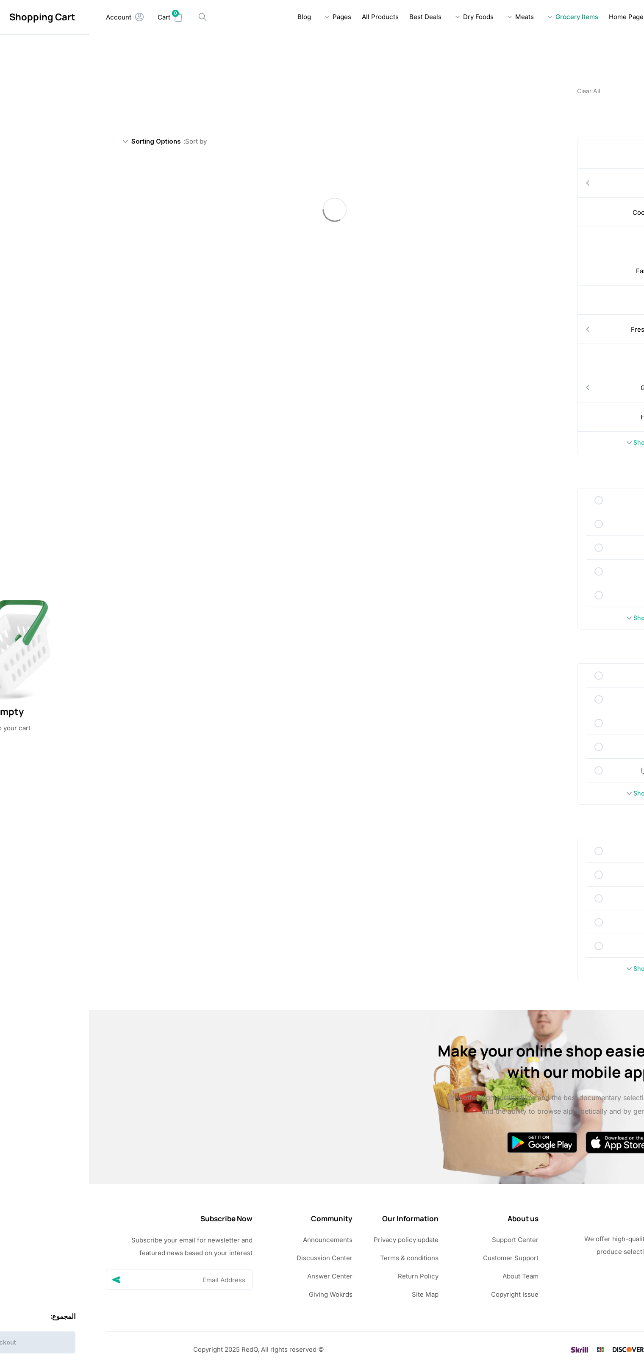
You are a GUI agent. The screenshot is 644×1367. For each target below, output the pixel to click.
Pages (253, 17)
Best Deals (336, 17)
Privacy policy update (317, 1240)
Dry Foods (389, 17)
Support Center (426, 1240)
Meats (435, 17)
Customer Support (422, 1258)
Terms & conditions (320, 1258)
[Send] (27, 1280)
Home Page (537, 17)
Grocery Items (487, 17)
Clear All (499, 90)
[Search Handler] (113, 17)
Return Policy (329, 1276)
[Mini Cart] (81, 17)
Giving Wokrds (242, 1294)
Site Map (336, 1294)
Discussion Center (236, 1258)
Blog (215, 17)
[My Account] (36, 17)
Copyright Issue (426, 1294)
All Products (291, 17)
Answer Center (241, 1276)
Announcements (239, 1240)
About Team (432, 1276)
